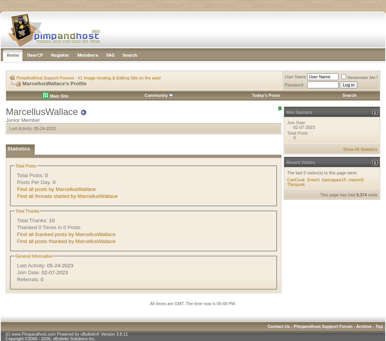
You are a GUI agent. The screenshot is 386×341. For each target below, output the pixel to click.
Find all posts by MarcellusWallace (56, 189)
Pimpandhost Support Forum (323, 326)
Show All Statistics (360, 149)
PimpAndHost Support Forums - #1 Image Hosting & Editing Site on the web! (89, 78)
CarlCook (296, 179)
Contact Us (278, 326)
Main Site (55, 96)
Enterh (313, 179)
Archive (364, 326)
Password (294, 85)
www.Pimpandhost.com (34, 334)
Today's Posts (266, 95)
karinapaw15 (334, 179)
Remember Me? (359, 77)
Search (349, 95)
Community (158, 95)
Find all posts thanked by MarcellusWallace (66, 241)
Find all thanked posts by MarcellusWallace (66, 234)
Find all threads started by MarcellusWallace (67, 196)
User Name (295, 76)
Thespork (296, 184)
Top (379, 326)
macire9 (356, 179)
